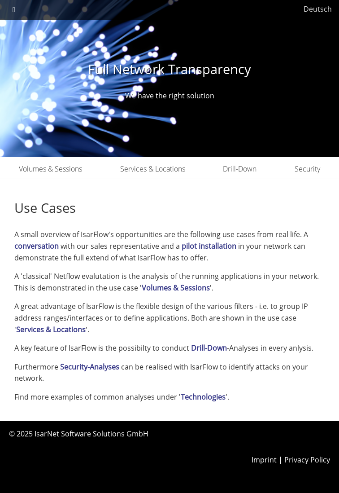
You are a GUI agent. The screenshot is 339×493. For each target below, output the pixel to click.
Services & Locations (152, 169)
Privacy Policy (307, 460)
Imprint (264, 460)
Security (307, 169)
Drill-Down (239, 169)
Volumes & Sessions (50, 169)
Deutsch (318, 9)
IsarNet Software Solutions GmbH (91, 434)
